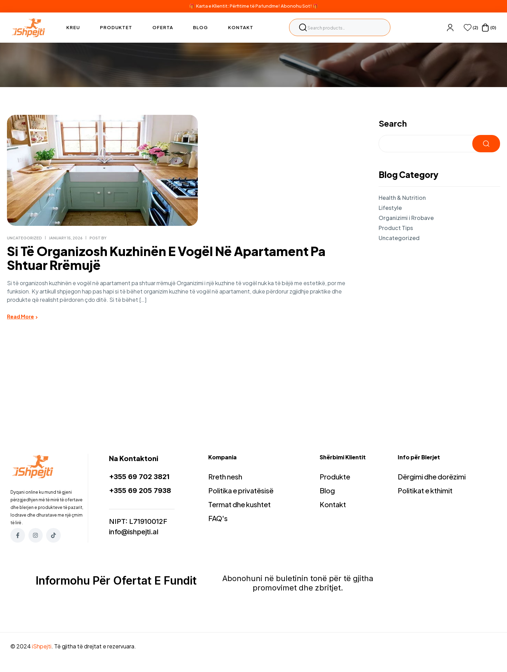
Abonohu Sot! (296, 6)
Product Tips (396, 227)
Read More (20, 316)
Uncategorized (24, 238)
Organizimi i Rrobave (406, 217)
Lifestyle (390, 207)
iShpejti (41, 646)
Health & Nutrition (402, 197)
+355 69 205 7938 (140, 490)
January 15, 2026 (66, 238)
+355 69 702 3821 (139, 477)
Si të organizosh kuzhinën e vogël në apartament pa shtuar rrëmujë (166, 258)
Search (303, 27)
